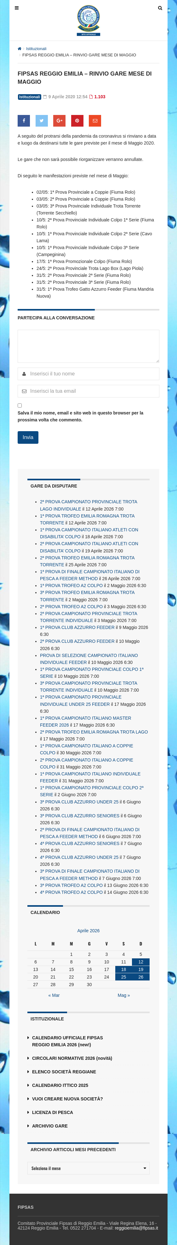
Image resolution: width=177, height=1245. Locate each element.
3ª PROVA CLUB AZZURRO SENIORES (79, 813)
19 (140, 966)
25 (123, 974)
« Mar (54, 992)
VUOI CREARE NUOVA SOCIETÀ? (67, 1096)
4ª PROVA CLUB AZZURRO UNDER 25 (79, 855)
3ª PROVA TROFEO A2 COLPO (71, 882)
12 (140, 959)
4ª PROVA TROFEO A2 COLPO (71, 889)
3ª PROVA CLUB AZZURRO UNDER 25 (79, 799)
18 (123, 966)
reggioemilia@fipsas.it (136, 1225)
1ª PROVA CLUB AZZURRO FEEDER (77, 626)
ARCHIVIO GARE (50, 1123)
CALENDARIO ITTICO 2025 (60, 1082)
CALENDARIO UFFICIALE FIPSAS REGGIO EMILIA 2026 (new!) (67, 1039)
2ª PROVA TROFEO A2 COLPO (71, 605)
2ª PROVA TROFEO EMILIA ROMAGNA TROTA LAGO (94, 730)
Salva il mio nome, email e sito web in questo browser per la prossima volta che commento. (80, 416)
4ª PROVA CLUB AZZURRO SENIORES (79, 841)
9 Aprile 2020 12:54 (65, 96)
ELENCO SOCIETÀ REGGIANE (64, 1069)
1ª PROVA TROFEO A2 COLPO (71, 584)
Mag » (124, 992)
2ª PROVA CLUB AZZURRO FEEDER (77, 640)
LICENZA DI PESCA (52, 1109)
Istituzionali (36, 48)
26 (140, 974)
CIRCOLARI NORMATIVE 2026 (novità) (72, 1055)
